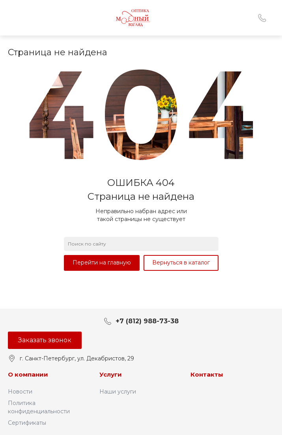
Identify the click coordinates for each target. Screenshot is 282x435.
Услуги (110, 374)
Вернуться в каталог (181, 262)
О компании (28, 374)
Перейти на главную (102, 262)
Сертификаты (27, 422)
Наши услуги (117, 391)
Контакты (206, 374)
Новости (20, 391)
